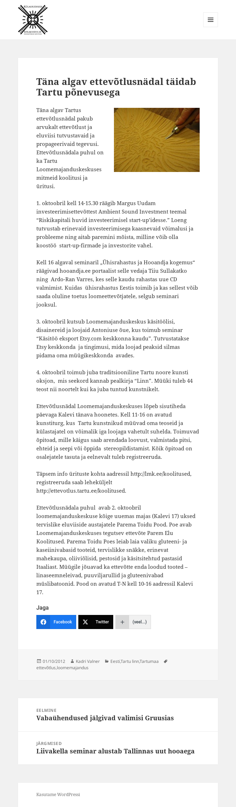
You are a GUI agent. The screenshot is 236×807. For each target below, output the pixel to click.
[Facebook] (56, 622)
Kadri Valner (88, 661)
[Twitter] (95, 622)
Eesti (115, 661)
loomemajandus (73, 668)
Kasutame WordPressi (58, 794)
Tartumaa (149, 661)
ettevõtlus (46, 668)
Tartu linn (130, 661)
